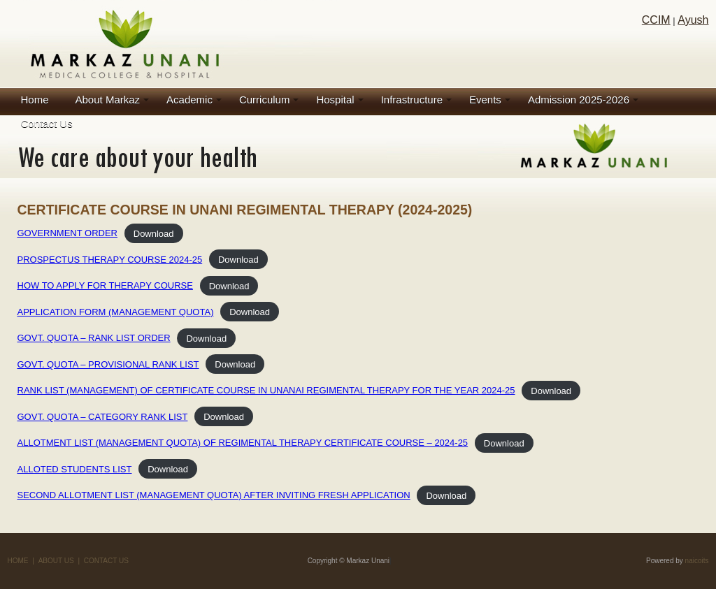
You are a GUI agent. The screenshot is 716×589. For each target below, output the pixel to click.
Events (485, 100)
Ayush (693, 20)
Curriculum (264, 100)
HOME (18, 561)
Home (35, 100)
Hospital (335, 100)
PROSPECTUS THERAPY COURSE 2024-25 (110, 259)
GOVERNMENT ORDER (67, 233)
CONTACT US (106, 561)
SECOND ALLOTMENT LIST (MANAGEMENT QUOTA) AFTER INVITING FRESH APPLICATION (213, 495)
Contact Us (47, 123)
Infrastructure (412, 100)
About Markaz (108, 100)
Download (154, 233)
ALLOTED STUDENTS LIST (74, 469)
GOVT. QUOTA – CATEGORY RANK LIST (102, 417)
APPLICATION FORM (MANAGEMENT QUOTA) (115, 312)
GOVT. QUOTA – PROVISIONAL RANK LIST (108, 364)
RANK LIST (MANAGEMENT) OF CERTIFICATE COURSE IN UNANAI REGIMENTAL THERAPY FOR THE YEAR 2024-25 (266, 390)
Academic (189, 100)
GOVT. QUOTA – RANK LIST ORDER (94, 338)
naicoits (697, 561)
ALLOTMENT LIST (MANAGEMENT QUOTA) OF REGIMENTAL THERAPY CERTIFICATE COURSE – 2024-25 (242, 442)
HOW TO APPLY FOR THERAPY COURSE (105, 285)
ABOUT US (56, 561)
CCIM (656, 20)
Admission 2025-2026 (578, 100)
